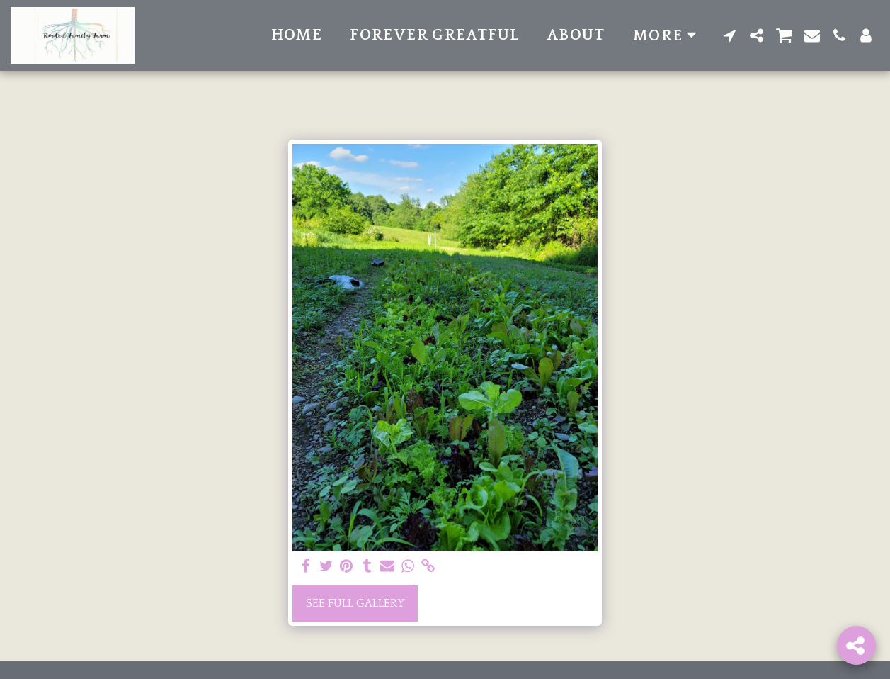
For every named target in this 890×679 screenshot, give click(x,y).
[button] (730, 35)
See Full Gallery (355, 603)
